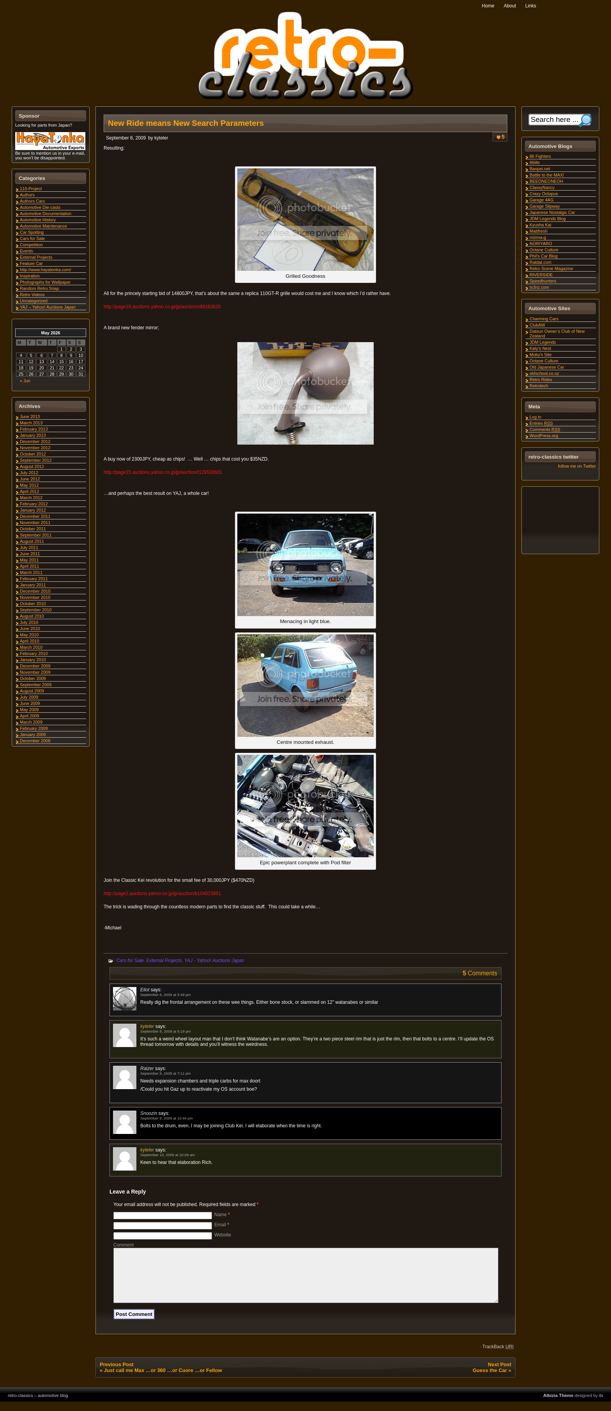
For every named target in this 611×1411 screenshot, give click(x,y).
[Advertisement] (560, 521)
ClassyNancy (542, 187)
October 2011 (33, 528)
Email (221, 1224)
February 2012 (34, 504)
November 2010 (35, 597)
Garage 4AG (542, 200)
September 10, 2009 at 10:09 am (167, 1155)
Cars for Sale (130, 960)
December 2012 (35, 441)
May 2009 (29, 709)
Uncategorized (34, 300)
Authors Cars (32, 201)
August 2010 (32, 616)
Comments (545, 429)
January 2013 (33, 435)
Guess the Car (490, 1380)
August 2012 (32, 466)
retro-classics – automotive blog (38, 1404)
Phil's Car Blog (544, 256)
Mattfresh (538, 231)
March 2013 (31, 422)
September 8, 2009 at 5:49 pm (165, 994)
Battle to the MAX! (547, 175)
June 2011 (30, 553)
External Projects (164, 960)
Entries (541, 423)
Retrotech (539, 385)
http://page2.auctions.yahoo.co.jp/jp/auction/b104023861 (162, 893)
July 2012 (29, 472)
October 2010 (33, 603)
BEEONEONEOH (546, 181)
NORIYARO (541, 243)
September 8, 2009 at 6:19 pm (165, 1031)
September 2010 (35, 609)
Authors (27, 194)
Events (26, 251)
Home (488, 6)
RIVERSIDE (541, 274)
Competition (31, 244)
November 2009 (35, 672)
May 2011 (29, 560)
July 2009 (29, 697)
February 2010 (34, 653)
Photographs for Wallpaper (45, 282)
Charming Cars (544, 318)
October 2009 (33, 678)
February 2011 (34, 578)
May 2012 (29, 485)
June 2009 (30, 703)
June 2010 (30, 628)
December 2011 (35, 516)
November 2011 (35, 522)
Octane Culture (544, 249)
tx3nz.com (539, 287)
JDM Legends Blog (548, 218)
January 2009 (33, 734)
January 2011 (33, 585)
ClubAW (537, 325)
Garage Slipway (545, 206)
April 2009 (29, 715)
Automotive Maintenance (43, 226)
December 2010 (35, 591)
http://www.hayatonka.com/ (45, 269)
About (510, 6)
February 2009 (34, 728)
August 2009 (32, 691)
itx (601, 1404)
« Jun (25, 380)
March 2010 (31, 647)
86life (535, 162)
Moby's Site (541, 354)
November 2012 (35, 447)
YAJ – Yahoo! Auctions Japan (48, 307)
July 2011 (29, 547)
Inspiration (30, 276)
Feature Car (31, 263)
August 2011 (32, 541)
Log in (535, 417)
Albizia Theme (558, 1404)
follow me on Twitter (577, 466)
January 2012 (33, 510)
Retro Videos (32, 294)
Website (222, 1235)
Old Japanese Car (547, 367)
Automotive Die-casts (40, 207)
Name (222, 1214)
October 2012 (33, 454)
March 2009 (31, 722)
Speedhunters (543, 281)
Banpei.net (540, 168)
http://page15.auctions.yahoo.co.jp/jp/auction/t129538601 (163, 472)
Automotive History (38, 219)
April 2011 (29, 566)
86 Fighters (540, 156)
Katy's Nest (540, 348)
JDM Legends (543, 342)
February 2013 (34, 429)
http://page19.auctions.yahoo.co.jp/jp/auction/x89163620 (162, 306)
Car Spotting (32, 232)
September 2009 (35, 684)
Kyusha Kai (540, 225)
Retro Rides (541, 379)
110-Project (31, 188)
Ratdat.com (540, 262)
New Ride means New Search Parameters (186, 123)
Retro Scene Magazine (551, 268)
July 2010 (29, 622)
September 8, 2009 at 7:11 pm (165, 1073)
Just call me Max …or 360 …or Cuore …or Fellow (163, 1380)
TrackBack (498, 1356)
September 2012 (35, 460)
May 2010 (29, 634)
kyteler (161, 138)
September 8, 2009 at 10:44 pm (166, 1118)
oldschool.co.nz (544, 373)
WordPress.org (544, 435)
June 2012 (30, 479)
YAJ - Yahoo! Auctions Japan (214, 960)
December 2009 (35, 666)
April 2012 (29, 491)
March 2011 (31, 572)
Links (530, 6)
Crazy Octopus (544, 193)
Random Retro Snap (39, 288)
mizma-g (538, 237)
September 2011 (35, 535)
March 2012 (31, 497)
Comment (123, 1245)
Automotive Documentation (45, 213)
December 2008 (35, 740)
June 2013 (30, 416)
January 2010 (33, 659)
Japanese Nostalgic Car (552, 212)
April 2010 (29, 641)
